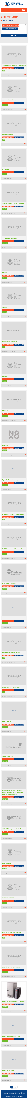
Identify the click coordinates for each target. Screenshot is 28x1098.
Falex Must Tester (7, 618)
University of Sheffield (7, 109)
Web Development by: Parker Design (14, 1096)
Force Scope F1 (6, 721)
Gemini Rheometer (7, 756)
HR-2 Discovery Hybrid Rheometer (12, 967)
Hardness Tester (7, 863)
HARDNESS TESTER (8, 898)
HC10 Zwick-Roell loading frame (11, 932)
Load (4, 70)
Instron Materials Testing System (11, 1036)
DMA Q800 (5, 445)
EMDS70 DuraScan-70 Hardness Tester (13, 549)
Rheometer (5, 243)
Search (13, 35)
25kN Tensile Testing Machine (10, 100)
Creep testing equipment (9, 342)
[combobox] (14, 28)
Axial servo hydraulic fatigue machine (13, 203)
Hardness (5, 554)
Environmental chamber (9, 583)
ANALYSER (5, 169)
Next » (15, 1087)
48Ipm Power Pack (7, 134)
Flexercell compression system (11, 652)
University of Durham (7, 593)
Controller (5, 272)
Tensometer (5, 105)
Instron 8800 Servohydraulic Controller (13, 1001)
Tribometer (5, 623)
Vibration (5, 174)
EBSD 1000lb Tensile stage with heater (13, 514)
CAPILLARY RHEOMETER (9, 238)
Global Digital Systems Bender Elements (14, 829)
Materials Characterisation (8, 68)
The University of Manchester (9, 75)
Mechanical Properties (19, 68)
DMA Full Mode (6, 411)
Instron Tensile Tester (8, 1070)
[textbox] (11, 31)
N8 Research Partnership (14, 1093)
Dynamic (4, 208)
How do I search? (8, 21)
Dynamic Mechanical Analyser (10, 480)
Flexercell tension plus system (10, 687)
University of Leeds (6, 489)
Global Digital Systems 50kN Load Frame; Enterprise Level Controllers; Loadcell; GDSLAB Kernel (12, 792)
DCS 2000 (5, 376)
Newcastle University (7, 455)
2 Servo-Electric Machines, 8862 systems (14, 65)
